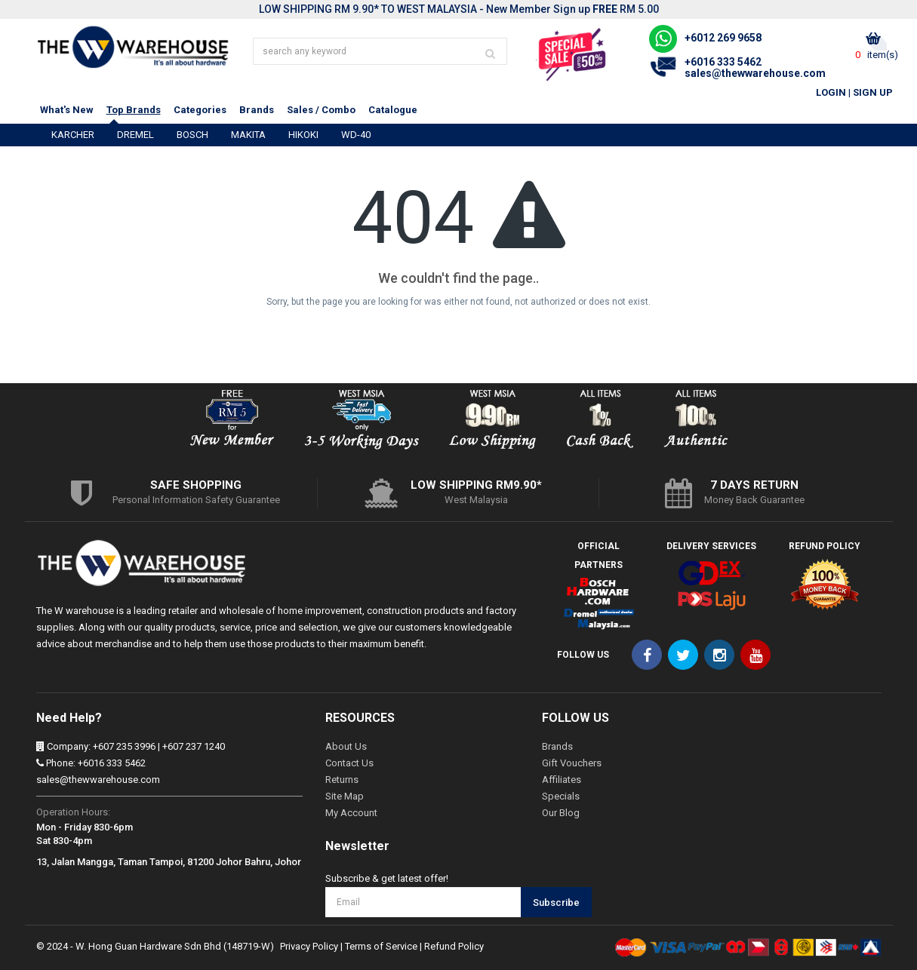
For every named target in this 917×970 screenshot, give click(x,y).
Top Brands (133, 109)
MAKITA (248, 134)
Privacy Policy (309, 946)
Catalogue (392, 109)
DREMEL (135, 134)
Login (831, 92)
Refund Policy (454, 946)
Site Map (344, 796)
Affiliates (561, 779)
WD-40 (356, 134)
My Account (351, 812)
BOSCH (192, 134)
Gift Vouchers (572, 763)
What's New (67, 109)
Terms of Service (381, 946)
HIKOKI (303, 134)
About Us (346, 746)
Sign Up (873, 92)
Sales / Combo (321, 109)
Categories (200, 109)
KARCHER (72, 134)
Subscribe (556, 902)
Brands (256, 109)
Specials (561, 796)
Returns (341, 779)
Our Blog (561, 812)
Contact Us (349, 763)
